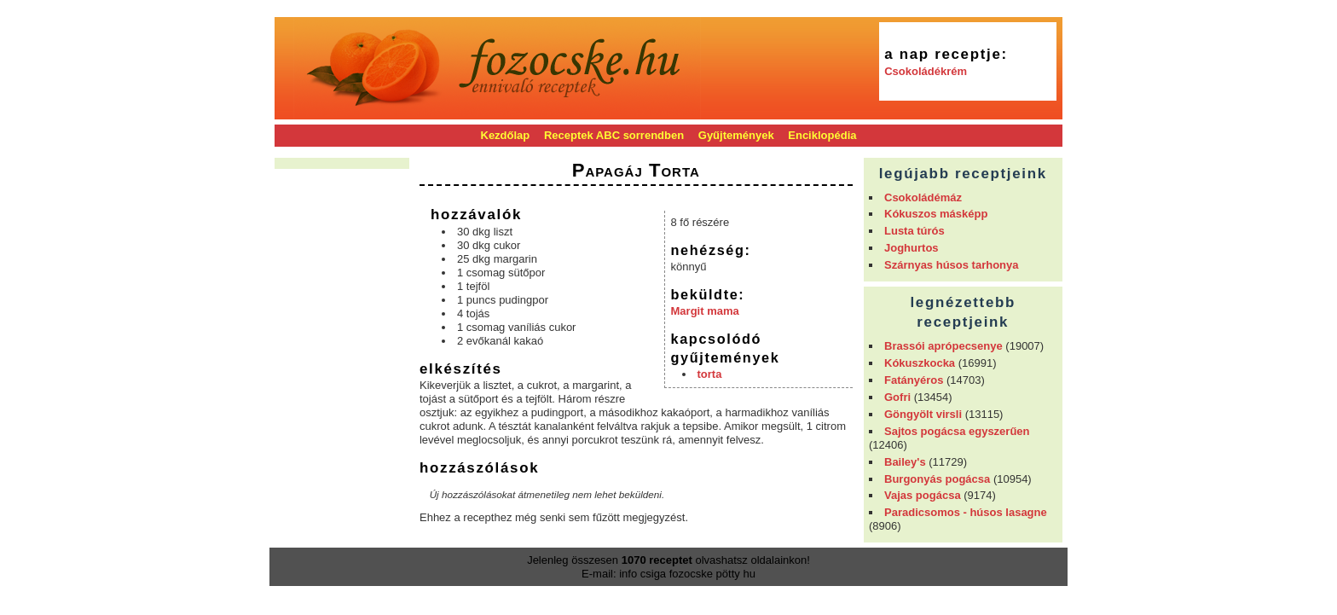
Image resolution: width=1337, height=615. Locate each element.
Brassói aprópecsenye (943, 345)
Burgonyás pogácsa (937, 479)
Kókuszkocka (919, 363)
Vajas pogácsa (922, 495)
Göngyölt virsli (923, 414)
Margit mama (705, 311)
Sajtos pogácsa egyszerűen (957, 431)
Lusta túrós (914, 230)
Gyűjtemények (736, 135)
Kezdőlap (505, 135)
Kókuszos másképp (935, 213)
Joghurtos (911, 247)
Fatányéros (913, 380)
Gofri (897, 397)
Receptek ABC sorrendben (614, 135)
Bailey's (905, 461)
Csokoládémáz (923, 197)
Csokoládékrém (925, 71)
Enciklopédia (822, 135)
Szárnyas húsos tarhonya (951, 264)
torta (709, 374)
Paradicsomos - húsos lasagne (965, 512)
